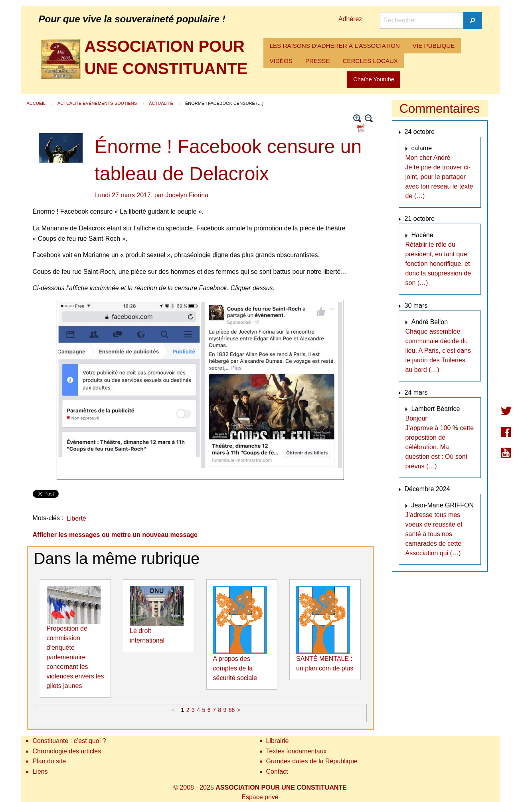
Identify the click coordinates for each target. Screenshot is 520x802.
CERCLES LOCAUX (370, 60)
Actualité (161, 103)
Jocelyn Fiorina (186, 195)
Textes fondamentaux (296, 751)
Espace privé (260, 797)
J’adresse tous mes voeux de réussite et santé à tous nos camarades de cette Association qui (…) (434, 533)
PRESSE (317, 60)
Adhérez (350, 19)
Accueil (37, 103)
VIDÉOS (281, 60)
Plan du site (49, 761)
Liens (40, 771)
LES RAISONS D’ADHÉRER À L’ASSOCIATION (335, 45)
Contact (277, 771)
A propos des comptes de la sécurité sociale (235, 668)
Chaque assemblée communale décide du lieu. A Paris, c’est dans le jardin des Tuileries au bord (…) (438, 350)
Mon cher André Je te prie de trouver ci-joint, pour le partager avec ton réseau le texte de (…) (439, 176)
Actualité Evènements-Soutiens (97, 103)
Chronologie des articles (67, 751)
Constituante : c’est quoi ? (69, 740)
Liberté (76, 518)
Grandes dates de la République (312, 761)
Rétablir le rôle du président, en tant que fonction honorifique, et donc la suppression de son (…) (438, 263)
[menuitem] (334, 45)
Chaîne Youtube (373, 79)
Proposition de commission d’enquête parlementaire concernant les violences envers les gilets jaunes (75, 657)
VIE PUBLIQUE (434, 45)
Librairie (277, 740)
